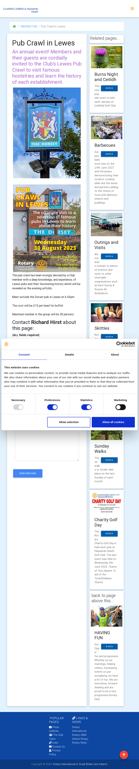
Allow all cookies (113, 422)
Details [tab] (69, 354)
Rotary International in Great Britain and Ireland (79, 764)
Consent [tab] (24, 354)
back (109, 646)
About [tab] (115, 354)
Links (53, 742)
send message (27, 473)
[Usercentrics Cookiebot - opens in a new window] (119, 344)
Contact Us (57, 746)
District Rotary (80, 738)
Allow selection (69, 422)
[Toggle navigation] (132, 8)
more (109, 88)
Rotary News (79, 742)
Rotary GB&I (79, 735)
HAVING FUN (28, 26)
